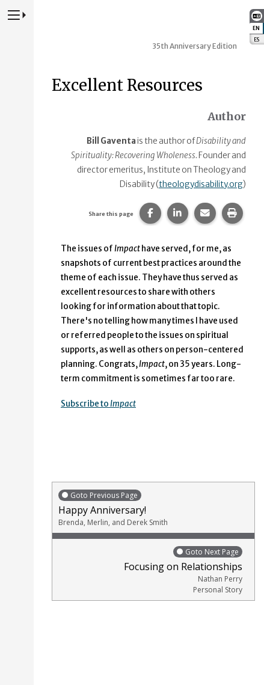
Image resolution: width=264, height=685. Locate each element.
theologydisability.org (201, 184)
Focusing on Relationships (150, 570)
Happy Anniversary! (153, 507)
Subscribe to (98, 404)
